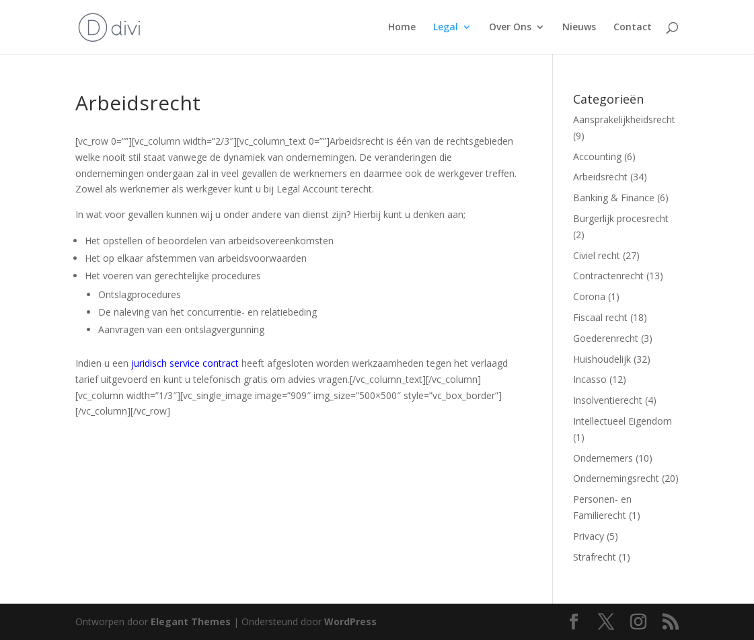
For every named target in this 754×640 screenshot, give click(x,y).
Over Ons (510, 27)
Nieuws (579, 27)
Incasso (590, 379)
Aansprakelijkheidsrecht (624, 119)
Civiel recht (596, 255)
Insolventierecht (607, 400)
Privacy (588, 536)
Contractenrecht (608, 275)
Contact (632, 27)
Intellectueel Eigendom (622, 421)
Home (402, 27)
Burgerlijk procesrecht (621, 218)
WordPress (350, 621)
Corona (589, 296)
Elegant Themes (191, 621)
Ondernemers (603, 458)
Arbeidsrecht (600, 176)
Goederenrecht (605, 338)
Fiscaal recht (600, 317)
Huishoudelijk (602, 359)
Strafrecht (594, 556)
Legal (445, 27)
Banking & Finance (613, 197)
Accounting (597, 156)
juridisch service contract (185, 363)
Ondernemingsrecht (616, 478)
